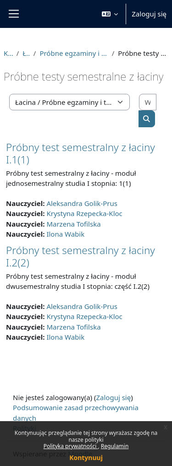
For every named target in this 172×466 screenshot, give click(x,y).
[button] (110, 14)
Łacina (26, 53)
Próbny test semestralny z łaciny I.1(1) (80, 153)
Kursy (8, 53)
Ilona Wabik (65, 233)
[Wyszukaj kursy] (147, 102)
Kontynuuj (86, 457)
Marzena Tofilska (73, 223)
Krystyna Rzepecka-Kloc (84, 213)
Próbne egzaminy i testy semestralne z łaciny (73, 53)
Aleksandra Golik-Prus (81, 203)
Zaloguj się (149, 13)
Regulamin (115, 446)
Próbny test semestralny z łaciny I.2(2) (80, 256)
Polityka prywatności (71, 446)
